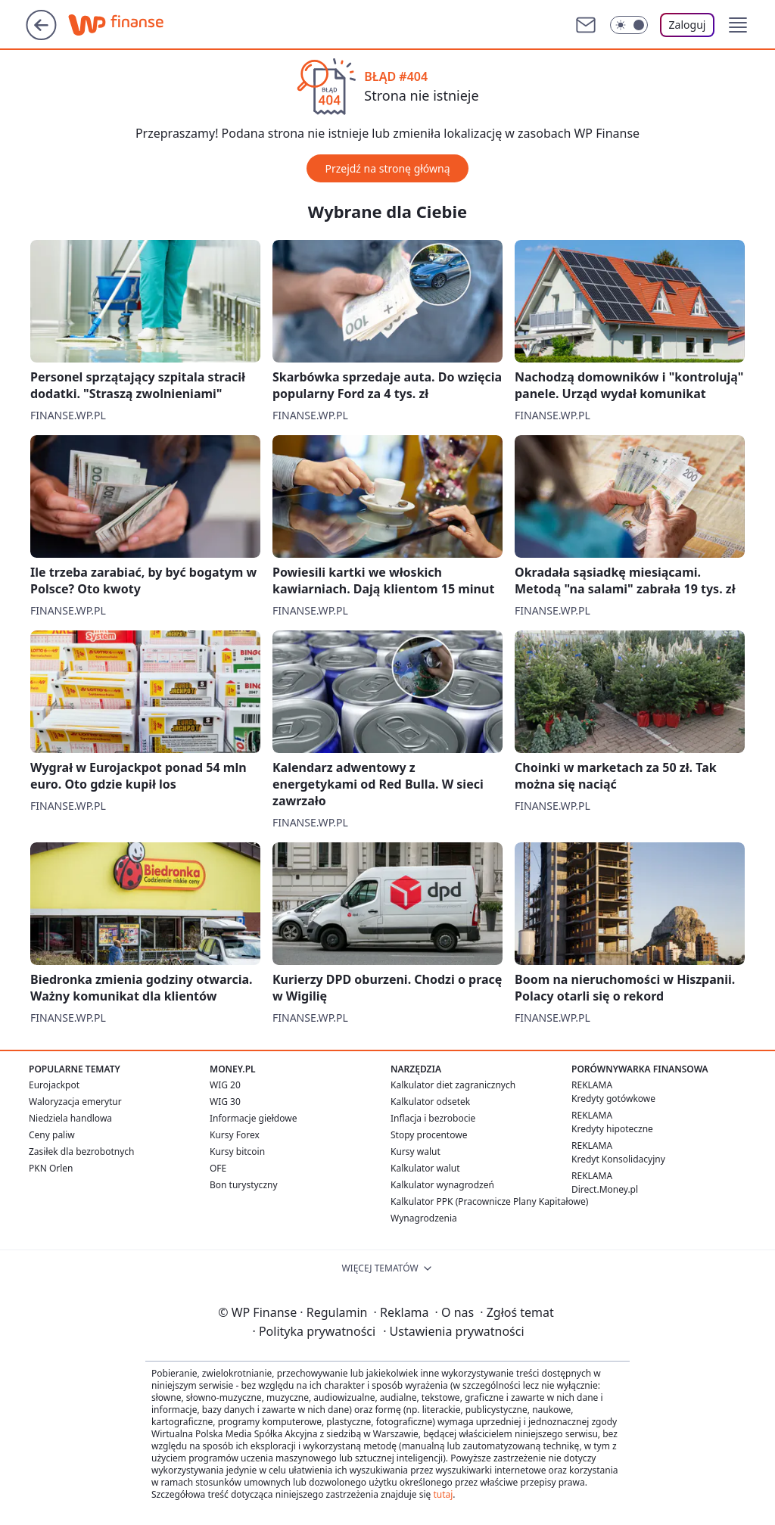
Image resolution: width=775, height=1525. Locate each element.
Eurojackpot (54, 1084)
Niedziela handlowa (70, 1118)
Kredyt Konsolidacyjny (618, 1159)
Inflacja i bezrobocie (433, 1118)
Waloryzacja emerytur (75, 1101)
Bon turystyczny (244, 1184)
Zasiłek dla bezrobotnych (82, 1151)
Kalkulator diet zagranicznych (453, 1084)
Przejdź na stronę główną (387, 168)
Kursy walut (415, 1151)
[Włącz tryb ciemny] (629, 25)
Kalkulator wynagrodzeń (442, 1184)
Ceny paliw (52, 1134)
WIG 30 (225, 1101)
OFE (218, 1168)
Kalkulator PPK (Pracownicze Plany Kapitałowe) (489, 1201)
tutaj (443, 1494)
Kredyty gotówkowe (613, 1098)
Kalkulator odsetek (430, 1101)
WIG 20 (225, 1084)
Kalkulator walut (425, 1168)
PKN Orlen (51, 1168)
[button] (738, 25)
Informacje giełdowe (253, 1118)
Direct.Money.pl (604, 1189)
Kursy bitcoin (237, 1151)
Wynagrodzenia (424, 1218)
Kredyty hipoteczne (612, 1128)
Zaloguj (687, 24)
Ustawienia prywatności (453, 1331)
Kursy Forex (235, 1134)
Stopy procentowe (429, 1134)
